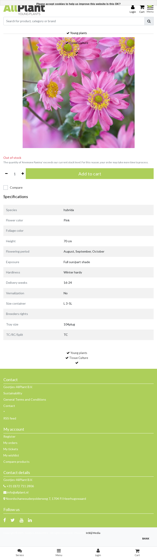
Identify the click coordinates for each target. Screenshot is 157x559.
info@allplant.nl (15, 492)
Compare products (16, 461)
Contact (9, 406)
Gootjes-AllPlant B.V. (18, 387)
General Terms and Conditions (24, 399)
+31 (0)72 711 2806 (18, 486)
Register (9, 436)
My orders (10, 443)
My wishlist (11, 455)
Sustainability (12, 393)
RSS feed (9, 418)
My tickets (10, 449)
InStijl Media (93, 532)
